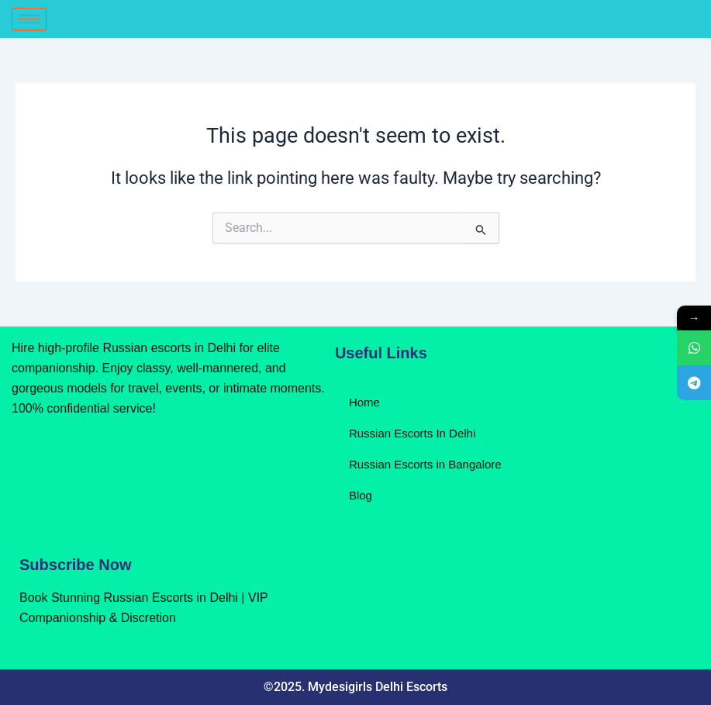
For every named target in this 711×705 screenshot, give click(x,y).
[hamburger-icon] (29, 19)
